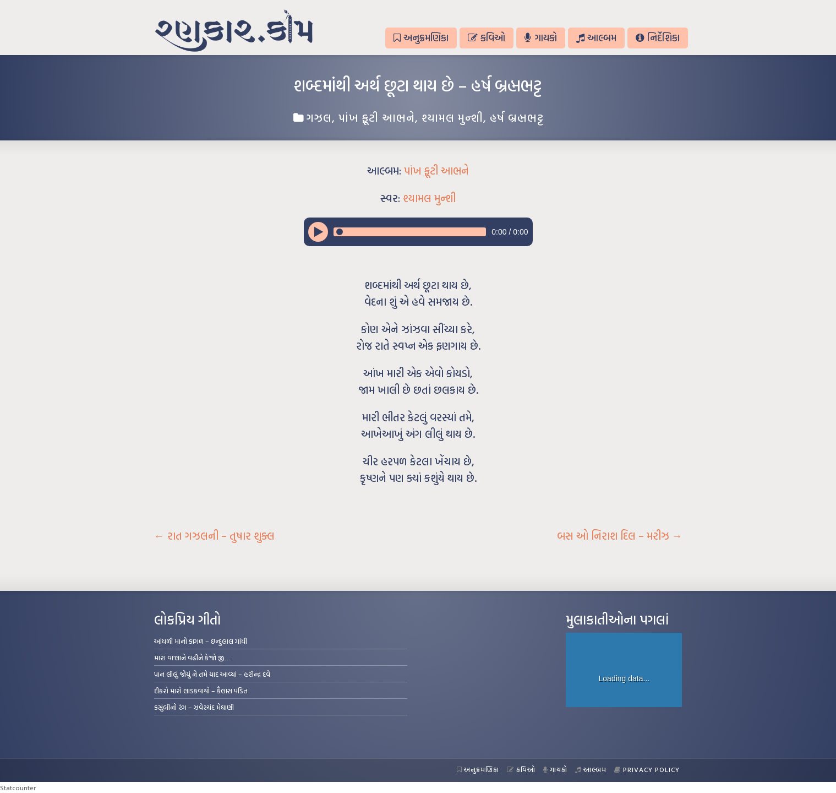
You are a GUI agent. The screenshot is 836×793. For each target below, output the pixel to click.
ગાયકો (540, 37)
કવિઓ (486, 37)
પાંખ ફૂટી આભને (376, 117)
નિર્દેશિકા (657, 37)
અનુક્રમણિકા (421, 37)
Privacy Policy (647, 769)
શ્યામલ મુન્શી (452, 117)
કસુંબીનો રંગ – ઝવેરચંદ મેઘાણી (194, 707)
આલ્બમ (596, 37)
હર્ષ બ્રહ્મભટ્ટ (517, 117)
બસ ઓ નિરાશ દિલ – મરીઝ (619, 536)
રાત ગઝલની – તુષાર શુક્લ (214, 536)
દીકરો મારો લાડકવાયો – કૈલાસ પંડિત (201, 691)
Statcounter (18, 787)
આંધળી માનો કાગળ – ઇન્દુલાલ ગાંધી (200, 641)
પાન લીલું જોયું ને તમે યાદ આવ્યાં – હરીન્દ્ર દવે (212, 674)
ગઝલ (319, 117)
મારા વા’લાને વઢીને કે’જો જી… (192, 657)
